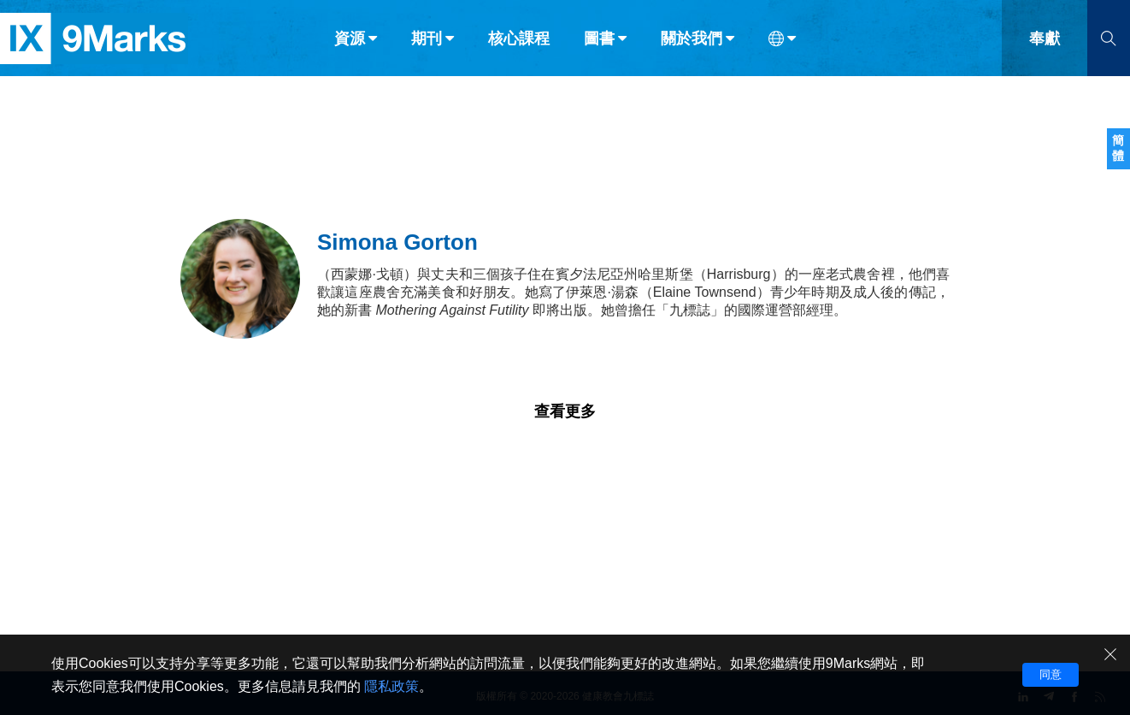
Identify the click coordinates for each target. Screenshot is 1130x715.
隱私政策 (391, 686)
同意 (1050, 674)
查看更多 (565, 411)
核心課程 (519, 49)
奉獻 (1044, 49)
